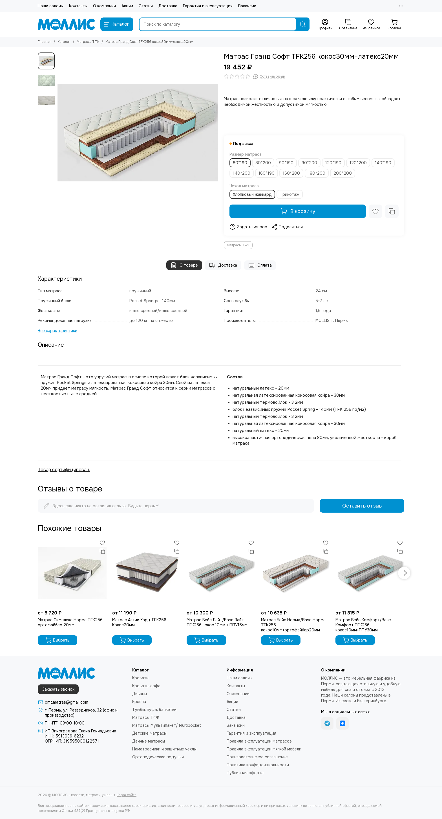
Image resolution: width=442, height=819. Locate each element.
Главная (44, 41)
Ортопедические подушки (158, 756)
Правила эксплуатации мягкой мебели (264, 749)
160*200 (291, 173)
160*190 (266, 173)
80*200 (263, 162)
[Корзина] (394, 24)
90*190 (286, 162)
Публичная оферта (245, 772)
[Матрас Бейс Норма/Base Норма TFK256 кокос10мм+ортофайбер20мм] (295, 573)
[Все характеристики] (57, 331)
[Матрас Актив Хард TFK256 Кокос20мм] (146, 573)
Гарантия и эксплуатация (208, 5)
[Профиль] (325, 24)
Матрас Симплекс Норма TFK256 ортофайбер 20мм (70, 622)
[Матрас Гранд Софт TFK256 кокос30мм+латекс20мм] (138, 132)
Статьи (146, 5)
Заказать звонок (58, 689)
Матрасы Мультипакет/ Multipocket (166, 725)
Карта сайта (126, 795)
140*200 (241, 173)
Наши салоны (50, 5)
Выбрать (57, 640)
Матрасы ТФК (88, 41)
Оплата (260, 265)
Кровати (140, 677)
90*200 (309, 162)
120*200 (358, 162)
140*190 (383, 162)
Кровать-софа (146, 685)
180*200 (316, 173)
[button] (404, 573)
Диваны (139, 693)
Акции (127, 5)
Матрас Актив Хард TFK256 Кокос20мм (139, 622)
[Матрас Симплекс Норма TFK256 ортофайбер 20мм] (72, 573)
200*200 (342, 173)
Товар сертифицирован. (64, 470)
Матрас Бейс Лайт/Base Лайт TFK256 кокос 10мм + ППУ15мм (217, 622)
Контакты (78, 5)
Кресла (139, 701)
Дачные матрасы (148, 741)
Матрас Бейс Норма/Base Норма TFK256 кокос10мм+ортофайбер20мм (293, 625)
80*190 (240, 162)
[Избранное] (371, 24)
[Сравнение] (348, 24)
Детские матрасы (149, 733)
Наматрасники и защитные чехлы (164, 749)
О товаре (184, 265)
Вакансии (247, 5)
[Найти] (303, 24)
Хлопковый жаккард (252, 194)
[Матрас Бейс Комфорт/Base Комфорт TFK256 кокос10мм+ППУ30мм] (369, 573)
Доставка (167, 5)
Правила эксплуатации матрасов (259, 741)
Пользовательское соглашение (257, 756)
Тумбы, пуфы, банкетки (154, 709)
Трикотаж (289, 194)
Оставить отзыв (362, 506)
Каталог (64, 41)
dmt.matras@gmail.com (66, 702)
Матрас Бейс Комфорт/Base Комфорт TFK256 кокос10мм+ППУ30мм (363, 625)
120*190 (333, 162)
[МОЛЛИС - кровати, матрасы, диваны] (66, 24)
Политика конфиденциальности (258, 764)
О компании (104, 5)
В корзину (297, 211)
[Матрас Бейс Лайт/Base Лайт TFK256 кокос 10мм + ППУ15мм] (221, 573)
